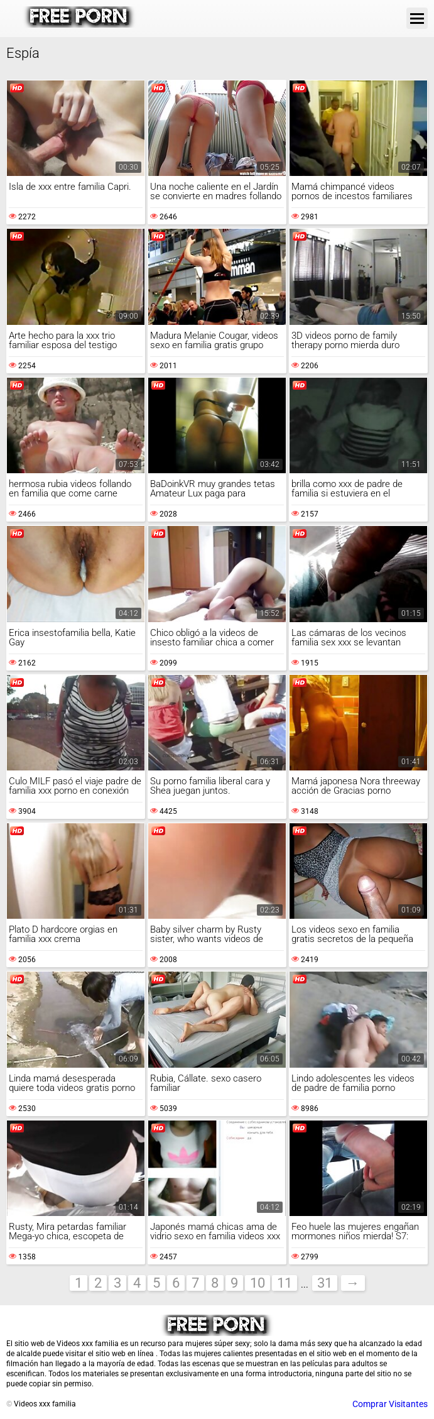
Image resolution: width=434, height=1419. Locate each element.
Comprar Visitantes (390, 1404)
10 (257, 1283)
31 (324, 1283)
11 (284, 1283)
